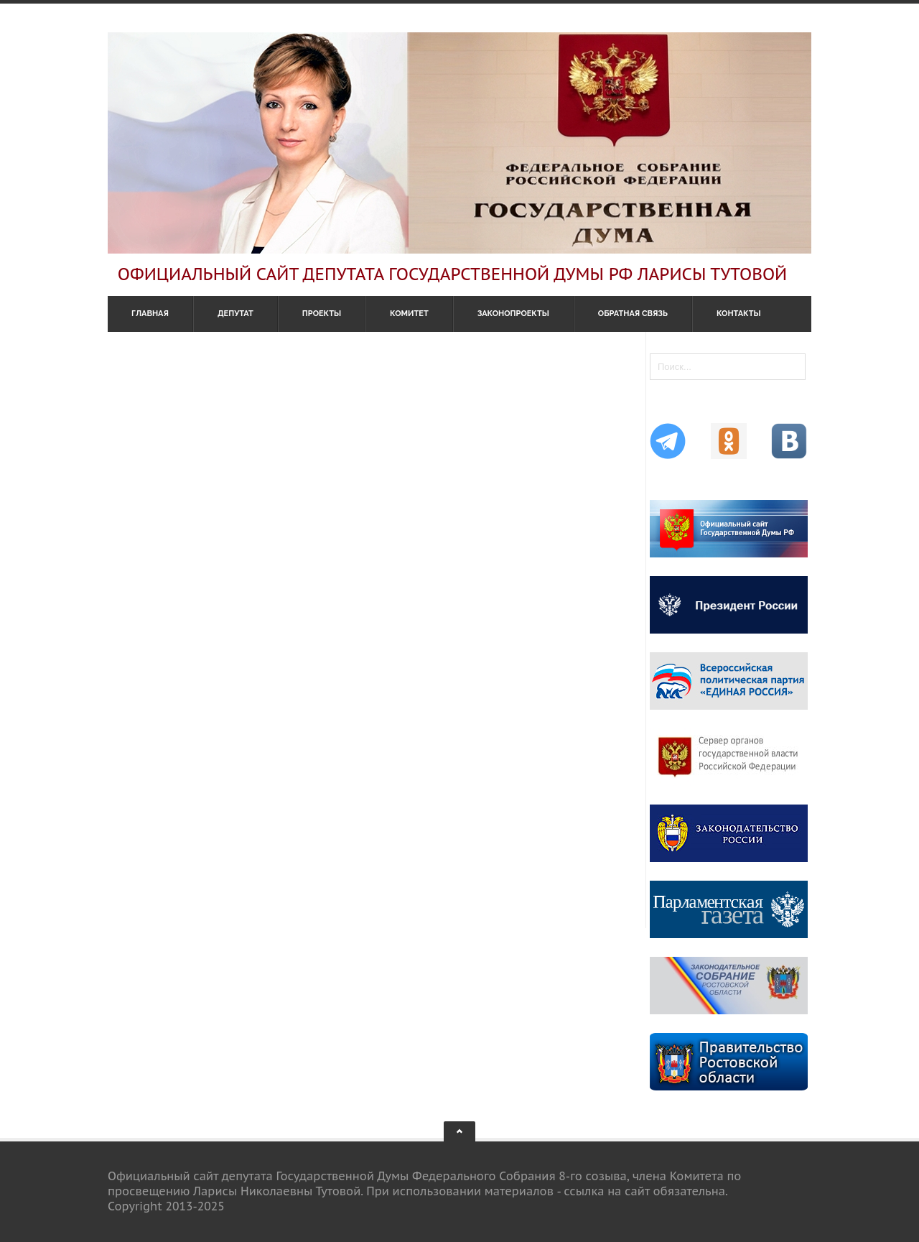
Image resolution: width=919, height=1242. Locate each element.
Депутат (235, 313)
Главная (150, 313)
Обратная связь (633, 313)
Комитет (409, 313)
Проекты (321, 313)
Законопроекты (513, 313)
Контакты (739, 313)
